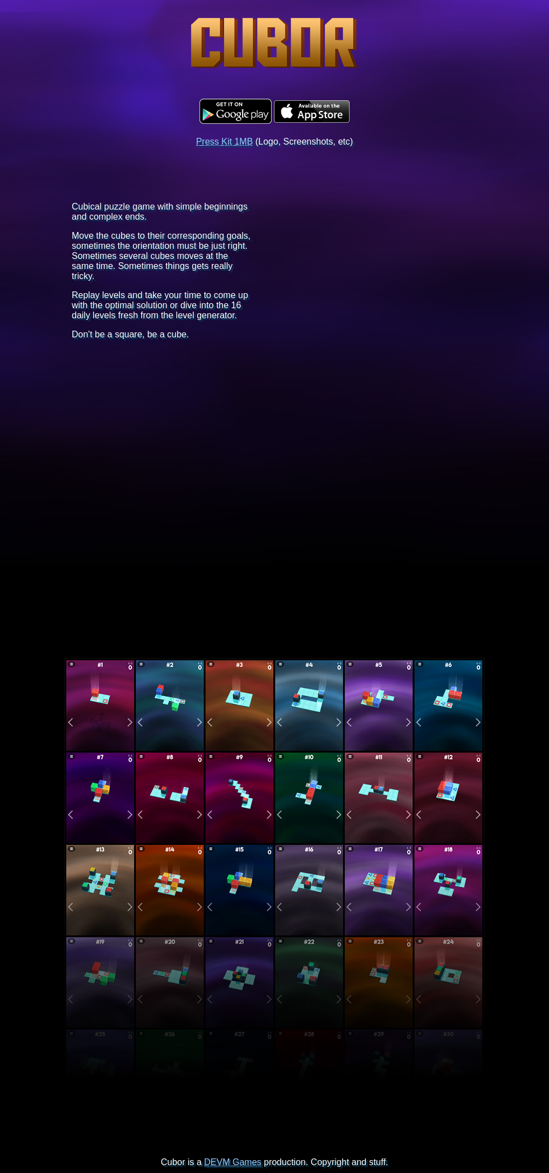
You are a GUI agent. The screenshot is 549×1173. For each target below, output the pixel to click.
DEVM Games (232, 1162)
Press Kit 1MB (224, 141)
